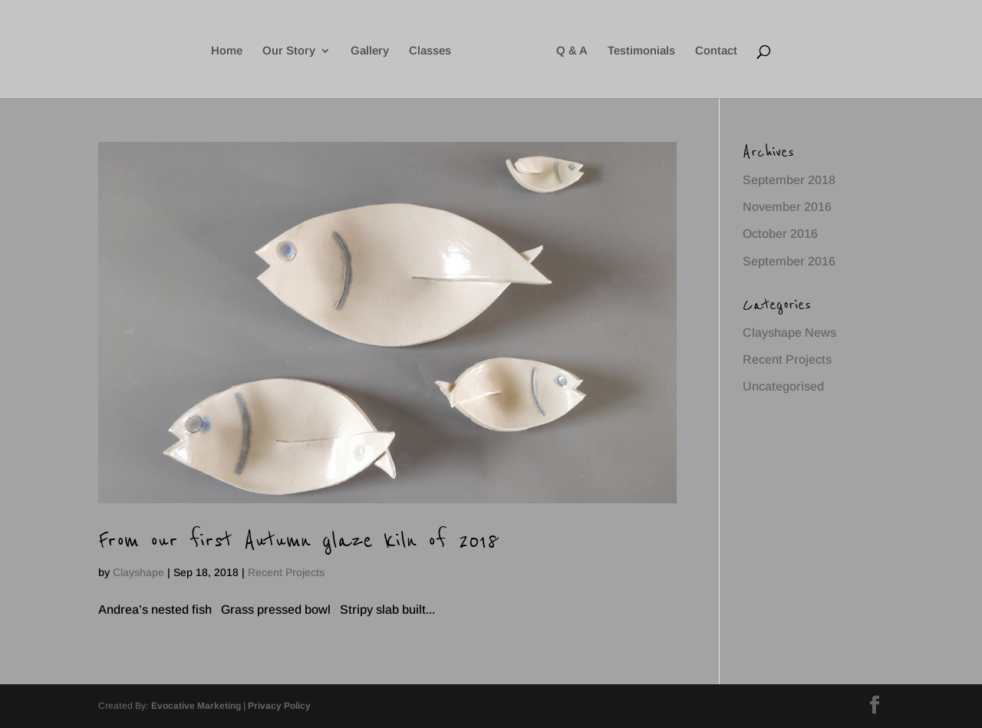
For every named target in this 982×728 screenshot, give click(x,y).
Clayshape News (789, 332)
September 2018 (789, 179)
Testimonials (641, 51)
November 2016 (787, 206)
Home (226, 51)
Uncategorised (783, 386)
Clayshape (138, 572)
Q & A (572, 51)
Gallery (370, 51)
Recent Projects (286, 572)
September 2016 (789, 261)
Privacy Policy (279, 705)
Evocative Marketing (196, 705)
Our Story (288, 51)
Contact (716, 51)
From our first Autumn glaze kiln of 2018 (298, 540)
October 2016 (780, 233)
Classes (430, 51)
